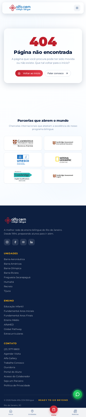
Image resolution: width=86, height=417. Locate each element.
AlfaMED (9, 324)
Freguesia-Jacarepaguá (17, 277)
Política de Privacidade (17, 385)
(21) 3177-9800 (11, 349)
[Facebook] (15, 242)
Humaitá (9, 281)
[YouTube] (23, 242)
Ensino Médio (11, 320)
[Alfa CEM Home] (20, 8)
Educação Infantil (14, 306)
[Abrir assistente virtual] (77, 394)
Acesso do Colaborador (17, 376)
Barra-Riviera (11, 272)
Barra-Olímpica (12, 268)
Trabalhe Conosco (14, 362)
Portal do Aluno (13, 371)
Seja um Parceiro (13, 380)
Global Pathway (13, 329)
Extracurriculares (13, 333)
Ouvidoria (9, 367)
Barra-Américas (13, 263)
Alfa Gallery (10, 358)
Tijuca (7, 290)
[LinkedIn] (31, 242)
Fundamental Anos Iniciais (19, 311)
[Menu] (77, 8)
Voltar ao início (29, 73)
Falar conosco (58, 73)
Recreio (8, 286)
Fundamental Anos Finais (18, 315)
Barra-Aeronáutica (14, 259)
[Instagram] (7, 242)
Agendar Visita (12, 353)
